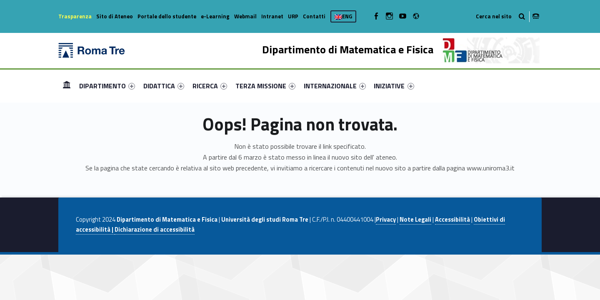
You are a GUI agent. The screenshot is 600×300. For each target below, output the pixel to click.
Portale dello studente (167, 16)
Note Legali (415, 219)
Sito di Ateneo (114, 16)
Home (66, 85)
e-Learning (215, 16)
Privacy (386, 219)
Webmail (245, 16)
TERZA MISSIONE (265, 86)
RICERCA (209, 86)
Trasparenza (75, 16)
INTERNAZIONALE (335, 86)
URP (293, 16)
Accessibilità (452, 219)
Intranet (272, 16)
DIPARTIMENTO (107, 86)
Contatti (314, 16)
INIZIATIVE (394, 86)
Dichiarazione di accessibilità (155, 229)
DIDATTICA (163, 86)
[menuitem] (66, 85)
